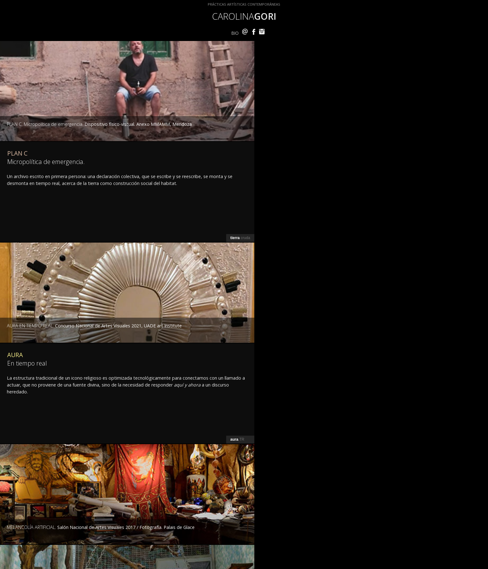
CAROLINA (244, 16)
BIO (235, 33)
